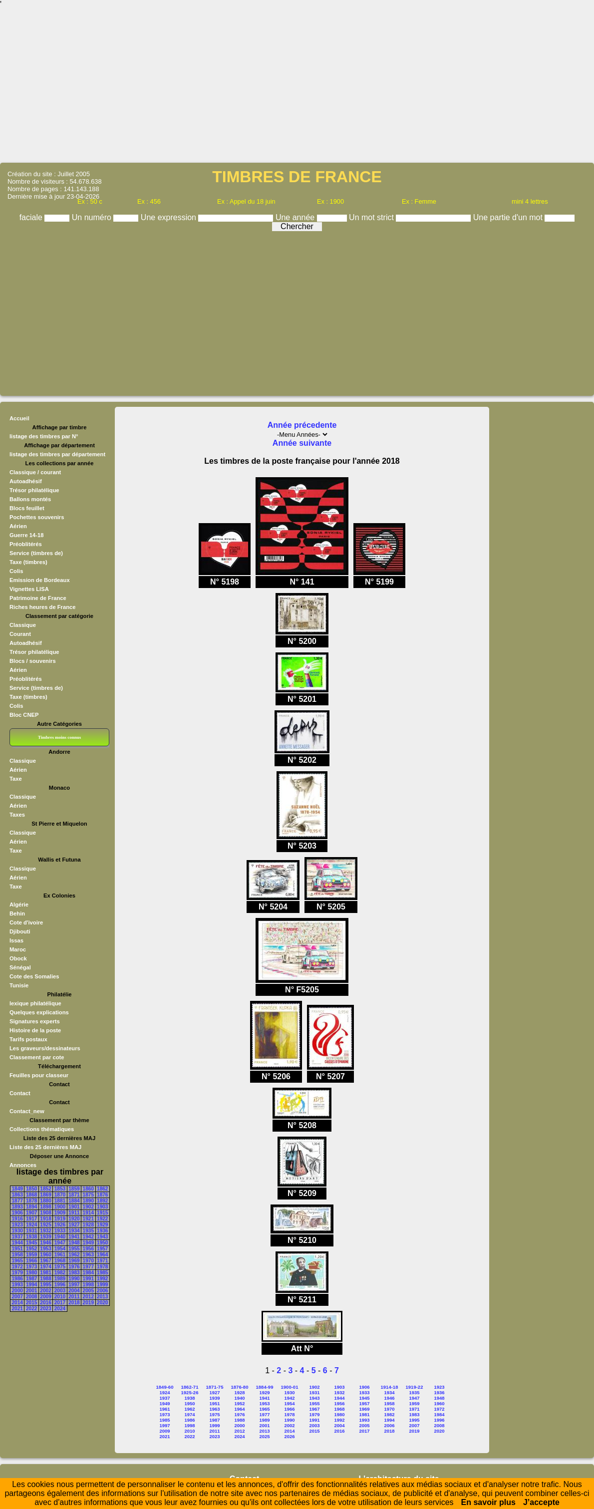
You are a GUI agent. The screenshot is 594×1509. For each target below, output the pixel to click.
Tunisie (18, 985)
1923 (17, 1224)
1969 (73, 1260)
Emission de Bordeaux (39, 580)
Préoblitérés (25, 544)
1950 (102, 1242)
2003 (59, 1290)
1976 (73, 1266)
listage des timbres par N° (43, 436)
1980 (31, 1272)
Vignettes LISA (29, 589)
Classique (22, 625)
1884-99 (265, 1387)
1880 (45, 1201)
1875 (88, 1195)
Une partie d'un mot (509, 217)
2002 (45, 1290)
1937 (17, 1236)
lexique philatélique (35, 1003)
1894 (31, 1206)
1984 (88, 1272)
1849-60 (165, 1387)
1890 (88, 1201)
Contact (19, 1093)
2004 (73, 1290)
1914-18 (389, 1387)
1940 (59, 1236)
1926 (59, 1224)
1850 (31, 1189)
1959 (31, 1254)
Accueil (19, 418)
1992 (102, 1278)
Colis (16, 571)
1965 (17, 1260)
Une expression (170, 217)
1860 (88, 1189)
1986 (17, 1278)
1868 (31, 1195)
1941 (73, 1236)
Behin (17, 913)
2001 (31, 1290)
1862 (102, 1189)
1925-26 (190, 1392)
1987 (31, 1278)
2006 (102, 1290)
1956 (88, 1248)
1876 (102, 1195)
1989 (59, 1278)
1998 (88, 1284)
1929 (102, 1224)
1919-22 (414, 1387)
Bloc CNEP (23, 715)
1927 (73, 1224)
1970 (88, 1260)
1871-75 (215, 1387)
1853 (59, 1189)
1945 (31, 1242)
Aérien (18, 526)
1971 (102, 1260)
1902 (88, 1206)
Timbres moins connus (59, 737)
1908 (45, 1212)
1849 (17, 1189)
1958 (17, 1254)
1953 (45, 1248)
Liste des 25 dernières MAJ (45, 1147)
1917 (31, 1218)
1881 (59, 1201)
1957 (102, 1248)
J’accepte (541, 1502)
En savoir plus (488, 1502)
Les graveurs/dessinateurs (44, 1048)
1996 (59, 1284)
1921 (88, 1218)
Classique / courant (35, 472)
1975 (59, 1266)
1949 (88, 1242)
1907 (31, 1212)
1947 (59, 1242)
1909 (59, 1212)
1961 (59, 1254)
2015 (31, 1302)
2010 (59, 1296)
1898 (45, 1206)
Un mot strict (372, 217)
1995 (45, 1284)
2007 (17, 1296)
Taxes (17, 815)
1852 (45, 1189)
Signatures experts (34, 1021)
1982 (59, 1272)
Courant (20, 634)
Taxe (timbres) (28, 562)
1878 (31, 1201)
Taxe (15, 779)
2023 (45, 1308)
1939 (45, 1236)
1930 (17, 1230)
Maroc (17, 949)
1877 (17, 1201)
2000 (17, 1290)
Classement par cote (36, 1057)
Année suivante (302, 443)
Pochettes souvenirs (36, 517)
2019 (88, 1302)
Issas (16, 940)
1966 (31, 1260)
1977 (88, 1266)
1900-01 (289, 1387)
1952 (31, 1248)
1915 (102, 1212)
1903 (102, 1206)
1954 (59, 1248)
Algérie (18, 904)
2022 (31, 1308)
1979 (17, 1272)
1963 (88, 1254)
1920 (73, 1218)
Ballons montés (30, 499)
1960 (45, 1254)
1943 (102, 1236)
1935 (88, 1230)
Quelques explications (39, 1012)
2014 (17, 1302)
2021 (17, 1308)
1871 (73, 1195)
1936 (102, 1230)
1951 (17, 1248)
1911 (73, 1212)
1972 (17, 1266)
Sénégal (20, 967)
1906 (17, 1212)
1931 (31, 1230)
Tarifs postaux (28, 1039)
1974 (45, 1266)
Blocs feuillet (26, 508)
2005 (88, 1290)
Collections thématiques (41, 1129)
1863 (17, 1195)
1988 (45, 1278)
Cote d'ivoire (26, 922)
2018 (73, 1302)
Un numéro (93, 217)
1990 (73, 1278)
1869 (45, 1195)
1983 (73, 1272)
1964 (102, 1254)
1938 (31, 1236)
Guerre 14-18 (26, 535)
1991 (88, 1278)
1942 (88, 1236)
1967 (45, 1260)
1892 (102, 1201)
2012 (88, 1296)
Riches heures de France (42, 607)
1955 (73, 1248)
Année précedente (302, 425)
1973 (31, 1266)
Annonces (22, 1165)
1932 (45, 1230)
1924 (31, 1224)
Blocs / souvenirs (32, 661)
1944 (17, 1242)
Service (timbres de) (36, 553)
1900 (59, 1206)
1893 (17, 1206)
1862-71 (190, 1387)
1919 (59, 1218)
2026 (289, 1436)
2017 (59, 1302)
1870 (59, 1195)
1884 (73, 1201)
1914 (88, 1212)
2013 (102, 1296)
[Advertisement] (297, 85)
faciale (32, 217)
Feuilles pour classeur (38, 1075)
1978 (102, 1266)
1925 (45, 1224)
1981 (45, 1272)
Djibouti (19, 931)
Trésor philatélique (34, 490)
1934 (73, 1230)
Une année (296, 217)
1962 (73, 1254)
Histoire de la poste (35, 1030)
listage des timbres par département (57, 454)
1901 (73, 1206)
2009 (45, 1296)
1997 (73, 1284)
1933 (59, 1230)
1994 (31, 1284)
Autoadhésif (25, 481)
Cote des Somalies (34, 976)
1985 (102, 1272)
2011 (73, 1296)
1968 (59, 1260)
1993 (17, 1284)
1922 (102, 1218)
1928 (88, 1224)
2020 (102, 1302)
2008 (31, 1296)
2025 (264, 1436)
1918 (45, 1218)
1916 (17, 1218)
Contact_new (26, 1111)
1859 (73, 1189)
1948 (73, 1242)
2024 (59, 1308)
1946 (45, 1242)
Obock (18, 958)
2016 (45, 1302)
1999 (102, 1284)
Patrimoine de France (37, 598)
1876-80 (240, 1387)
